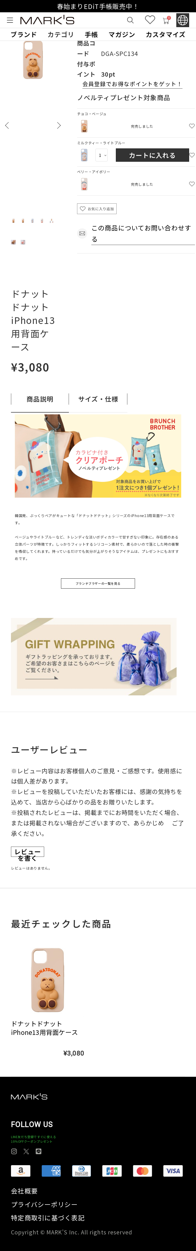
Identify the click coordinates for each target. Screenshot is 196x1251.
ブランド (23, 34)
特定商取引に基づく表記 (48, 1217)
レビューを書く (27, 852)
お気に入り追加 (101, 208)
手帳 (91, 34)
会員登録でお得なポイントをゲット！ (132, 84)
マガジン (121, 34)
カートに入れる (152, 155)
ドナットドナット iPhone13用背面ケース (44, 1028)
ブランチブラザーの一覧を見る (98, 583)
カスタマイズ (166, 34)
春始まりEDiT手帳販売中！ (98, 6)
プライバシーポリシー (44, 1204)
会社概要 (24, 1191)
